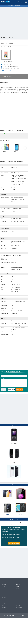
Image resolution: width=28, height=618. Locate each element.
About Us (17, 600)
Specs (6, 43)
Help (17, 602)
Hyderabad (4, 592)
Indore (3, 602)
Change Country (19, 607)
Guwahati (4, 607)
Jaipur (17, 592)
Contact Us (18, 603)
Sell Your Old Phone (14, 519)
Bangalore (4, 584)
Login (22, 1)
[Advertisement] (14, 21)
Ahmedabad (18, 590)
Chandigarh (4, 603)
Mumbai (3, 586)
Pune (3, 588)
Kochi (3, 605)
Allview (6, 41)
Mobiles (2, 41)
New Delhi (18, 584)
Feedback (20, 602)
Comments (11, 43)
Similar (2, 43)
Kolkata (17, 588)
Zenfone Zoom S (18, 154)
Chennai (3, 590)
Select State (18, 1)
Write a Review (17, 75)
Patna (3, 600)
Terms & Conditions (19, 605)
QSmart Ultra (6, 154)
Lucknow (17, 586)
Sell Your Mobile (10, 5)
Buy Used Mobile (17, 5)
